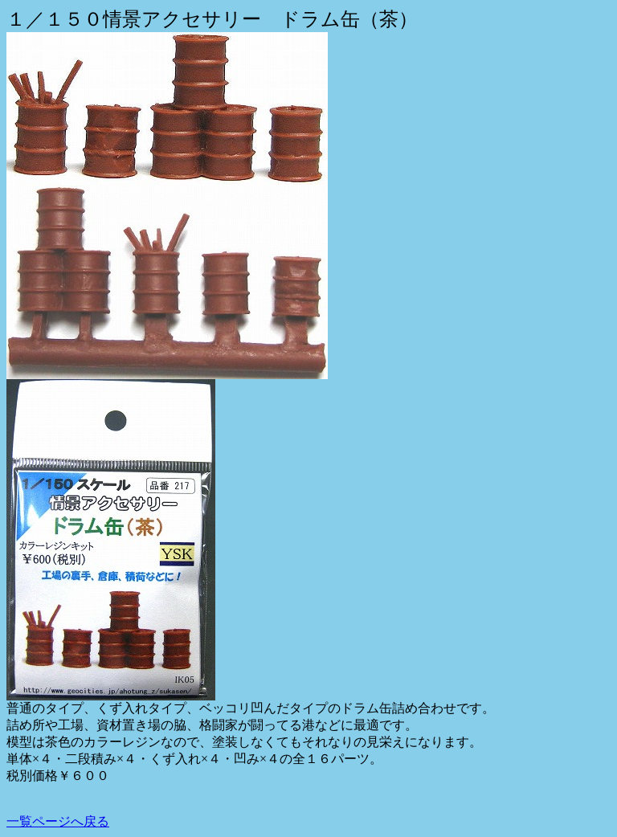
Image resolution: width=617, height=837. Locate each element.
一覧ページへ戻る (57, 821)
